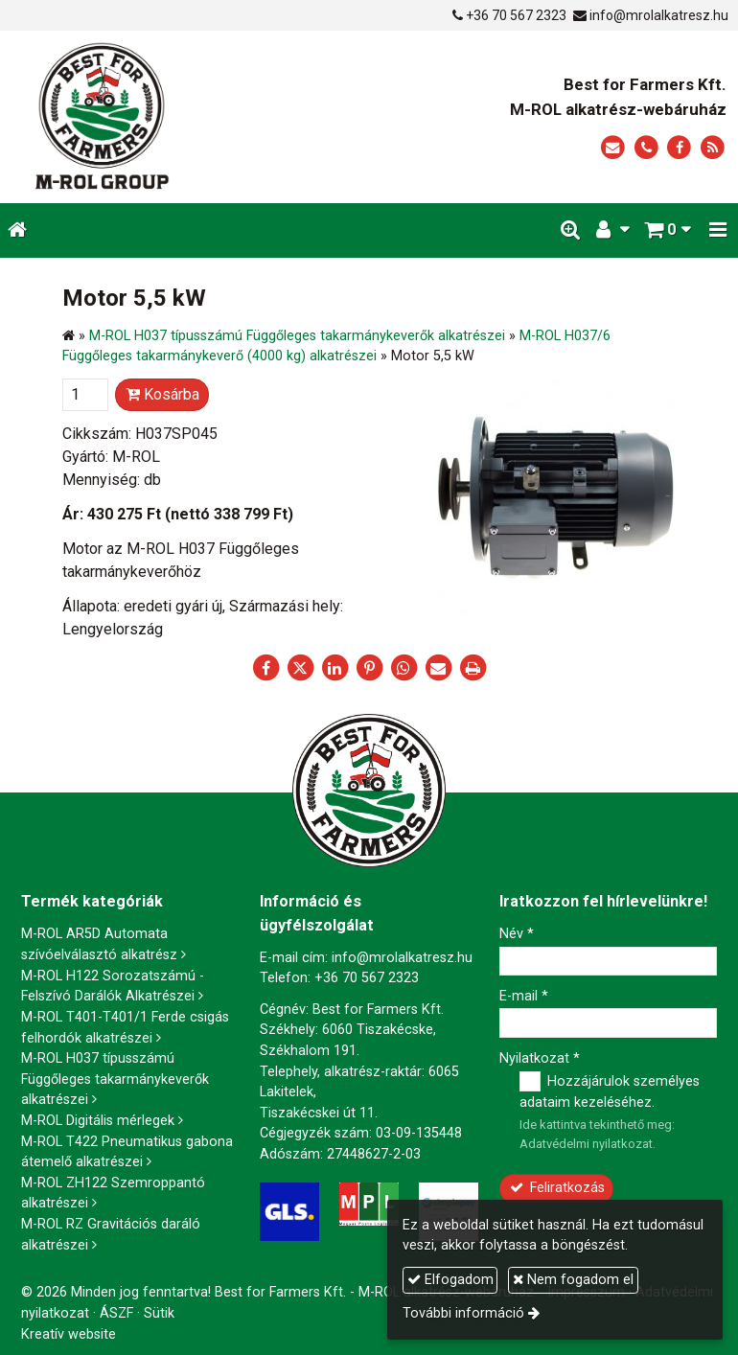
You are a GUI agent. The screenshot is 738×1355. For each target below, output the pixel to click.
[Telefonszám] (646, 148)
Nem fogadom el (573, 1280)
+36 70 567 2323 (516, 15)
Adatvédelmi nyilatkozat (586, 1144)
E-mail (523, 996)
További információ (463, 1313)
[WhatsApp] (403, 668)
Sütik (159, 1313)
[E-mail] (613, 148)
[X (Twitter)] (300, 668)
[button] (718, 230)
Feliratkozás (556, 1188)
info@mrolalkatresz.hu (658, 15)
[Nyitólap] (157, 117)
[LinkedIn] (334, 668)
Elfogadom (450, 1280)
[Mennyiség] (85, 395)
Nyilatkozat (539, 1058)
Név (516, 934)
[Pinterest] (369, 668)
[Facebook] (679, 148)
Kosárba (162, 394)
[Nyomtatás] (472, 668)
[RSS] (712, 148)
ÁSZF (116, 1313)
